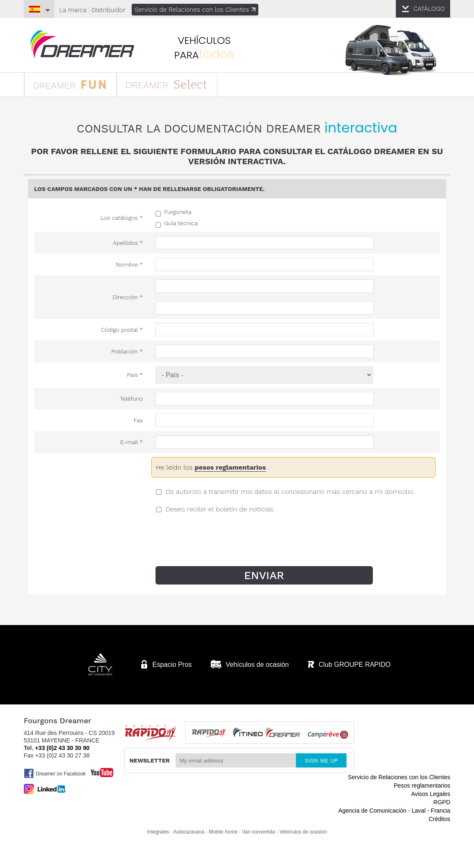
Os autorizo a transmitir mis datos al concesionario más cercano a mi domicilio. (290, 492)
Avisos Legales (430, 794)
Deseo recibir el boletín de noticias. (220, 509)
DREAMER (69, 84)
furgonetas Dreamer (82, 44)
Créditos (439, 819)
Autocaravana (188, 832)
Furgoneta (177, 211)
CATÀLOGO (429, 9)
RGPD (441, 802)
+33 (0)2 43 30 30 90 (62, 748)
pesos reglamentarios (230, 467)
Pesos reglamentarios (422, 785)
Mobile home (223, 832)
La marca (73, 10)
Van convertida (258, 832)
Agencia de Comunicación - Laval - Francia (395, 810)
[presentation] (221, 545)
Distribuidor (108, 10)
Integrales (158, 832)
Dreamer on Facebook (55, 773)
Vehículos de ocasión (303, 832)
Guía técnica (181, 223)
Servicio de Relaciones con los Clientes (195, 9)
